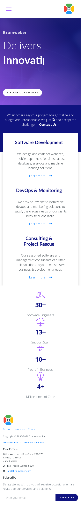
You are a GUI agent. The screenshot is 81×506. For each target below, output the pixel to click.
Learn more (40, 176)
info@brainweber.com (19, 470)
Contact (33, 429)
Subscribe (67, 497)
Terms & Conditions (33, 442)
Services (19, 429)
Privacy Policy (10, 442)
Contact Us (49, 124)
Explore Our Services (22, 92)
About (7, 429)
